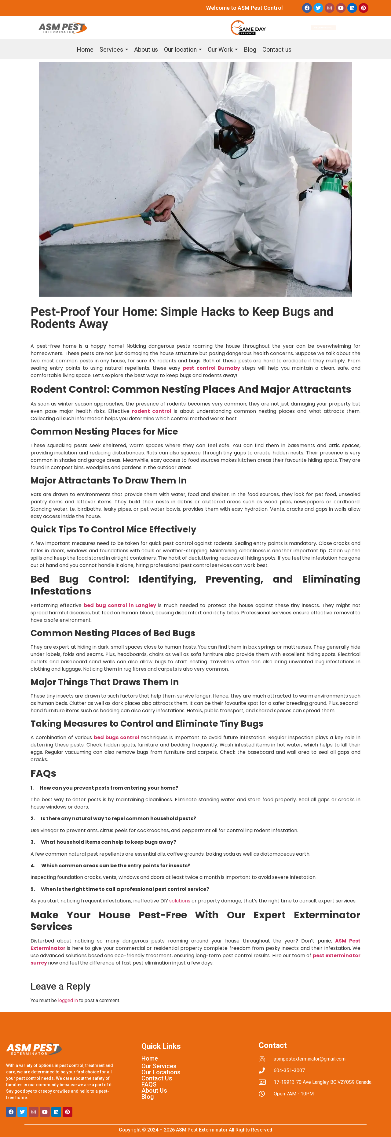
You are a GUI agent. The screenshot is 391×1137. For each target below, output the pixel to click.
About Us (154, 1090)
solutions (179, 900)
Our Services (159, 1066)
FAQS (148, 1084)
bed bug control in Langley (120, 605)
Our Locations (161, 1072)
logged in (68, 1000)
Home (149, 1058)
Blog (147, 1096)
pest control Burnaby (211, 368)
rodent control (151, 411)
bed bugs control (116, 737)
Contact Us (156, 1078)
